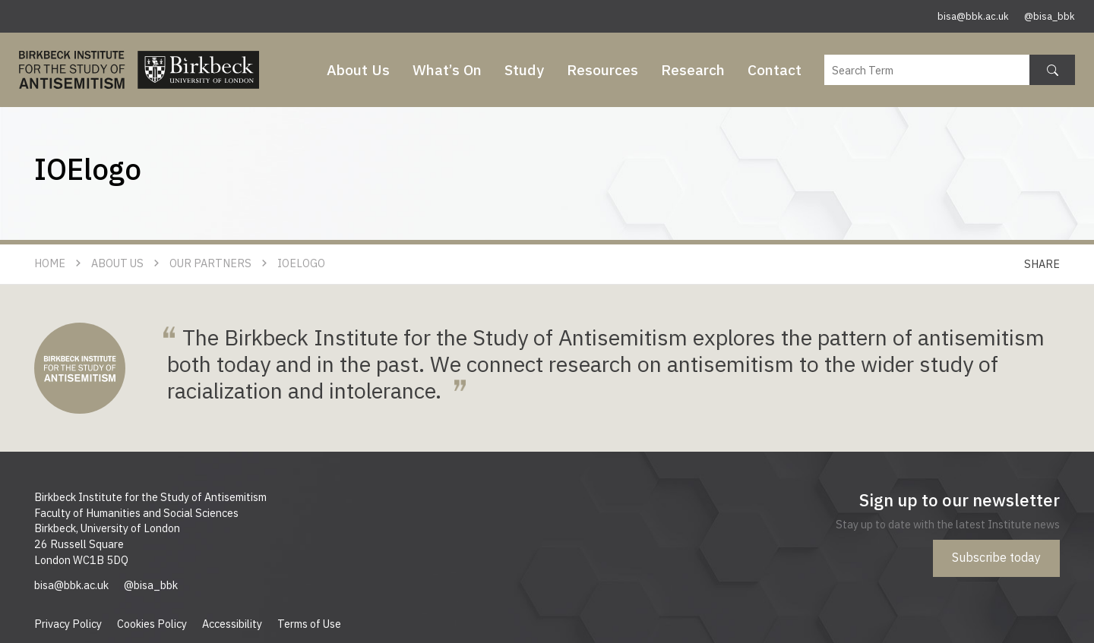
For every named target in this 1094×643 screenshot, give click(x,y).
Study (524, 69)
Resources (602, 69)
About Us (358, 69)
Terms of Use (309, 623)
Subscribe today (996, 557)
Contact (775, 69)
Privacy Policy (68, 623)
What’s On (447, 69)
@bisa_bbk (1049, 16)
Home (49, 263)
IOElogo (301, 263)
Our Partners (210, 263)
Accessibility (232, 623)
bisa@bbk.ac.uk (973, 16)
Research (693, 69)
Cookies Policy (152, 623)
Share (1042, 264)
